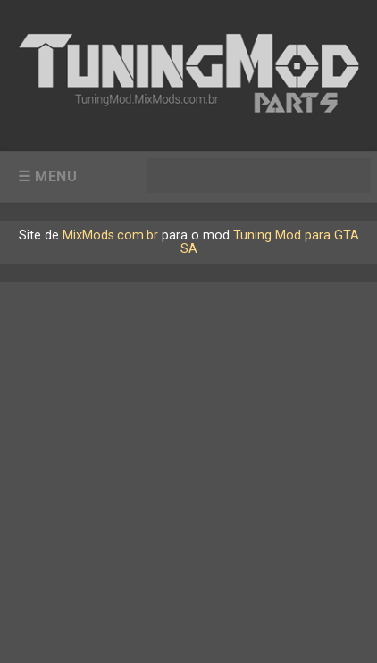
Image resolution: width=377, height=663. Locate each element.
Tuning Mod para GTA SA (269, 242)
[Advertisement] (188, 470)
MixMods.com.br (110, 235)
